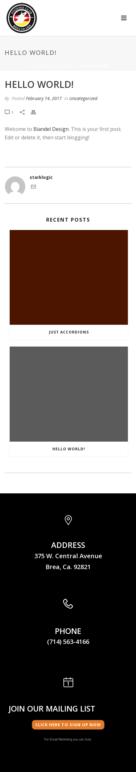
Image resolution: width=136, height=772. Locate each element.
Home (33, 66)
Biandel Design (51, 129)
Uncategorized (59, 66)
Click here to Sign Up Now (68, 724)
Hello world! (68, 449)
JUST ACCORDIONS (69, 332)
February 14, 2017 (44, 98)
